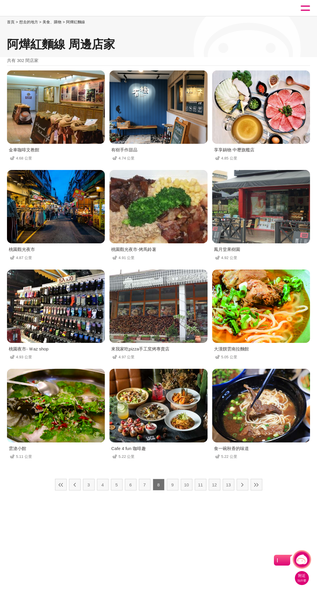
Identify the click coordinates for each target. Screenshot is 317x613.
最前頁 (61, 484)
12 (214, 484)
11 (200, 484)
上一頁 (75, 484)
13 (228, 484)
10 (186, 484)
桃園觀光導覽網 (28, 8)
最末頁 (256, 484)
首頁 (11, 22)
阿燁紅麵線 (75, 22)
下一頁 (242, 484)
